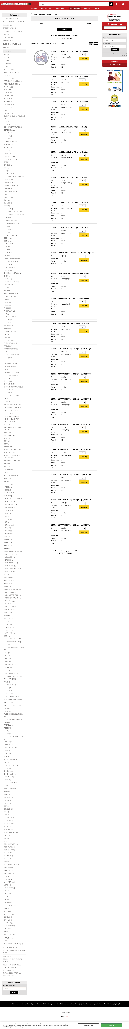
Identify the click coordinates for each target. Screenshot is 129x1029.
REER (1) (7, 732)
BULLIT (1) (7, 151)
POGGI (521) (8, 689)
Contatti (89, 9)
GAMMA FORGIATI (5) (11, 373)
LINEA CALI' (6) (9, 514)
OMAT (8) (7, 656)
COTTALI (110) (8, 245)
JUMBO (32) (8, 479)
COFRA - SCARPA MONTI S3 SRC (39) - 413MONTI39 (71, 425)
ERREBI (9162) (7, 41)
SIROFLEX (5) (8, 810)
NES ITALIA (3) (9, 625)
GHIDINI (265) (8, 382)
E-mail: (105, 39)
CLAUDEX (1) (8, 204)
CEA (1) (6, 172)
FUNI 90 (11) (8, 358)
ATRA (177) (7, 91)
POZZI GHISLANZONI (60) (13, 700)
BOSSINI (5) (8, 140)
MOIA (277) (7, 587)
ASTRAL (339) (8, 88)
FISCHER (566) (9, 341)
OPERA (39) (8, 668)
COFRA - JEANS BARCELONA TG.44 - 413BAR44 (69, 52)
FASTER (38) (8, 323)
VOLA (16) (7, 912)
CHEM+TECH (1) (9, 183)
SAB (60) (7, 763)
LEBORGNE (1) (9, 511)
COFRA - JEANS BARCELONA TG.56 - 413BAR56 (69, 203)
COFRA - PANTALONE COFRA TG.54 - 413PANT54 (70, 299)
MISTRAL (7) (8, 584)
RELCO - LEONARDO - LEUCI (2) (14, 739)
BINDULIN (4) (8, 114)
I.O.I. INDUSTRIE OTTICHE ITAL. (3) (13, 429)
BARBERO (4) (8, 102)
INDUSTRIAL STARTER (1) (12, 451)
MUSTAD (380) (9, 613)
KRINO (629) (8, 497)
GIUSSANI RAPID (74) (11, 385)
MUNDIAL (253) (9, 610)
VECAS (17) (7, 900)
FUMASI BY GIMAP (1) (11, 356)
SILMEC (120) (8, 801)
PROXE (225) (8, 712)
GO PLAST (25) (9, 391)
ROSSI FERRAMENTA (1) (12, 760)
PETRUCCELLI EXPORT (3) (13, 677)
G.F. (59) (6, 370)
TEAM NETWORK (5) (11, 845)
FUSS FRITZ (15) (9, 361)
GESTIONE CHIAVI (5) (11, 376)
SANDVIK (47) (8, 772)
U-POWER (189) (9, 883)
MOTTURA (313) (8, 939)
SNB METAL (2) (9, 819)
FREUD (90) (8, 347)
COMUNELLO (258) (10, 221)
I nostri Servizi (60, 9)
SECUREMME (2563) (10, 948)
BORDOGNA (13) (9, 131)
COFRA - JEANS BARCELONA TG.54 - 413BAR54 (69, 178)
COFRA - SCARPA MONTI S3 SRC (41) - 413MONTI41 (71, 475)
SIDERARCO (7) (9, 792)
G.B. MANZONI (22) (10, 367)
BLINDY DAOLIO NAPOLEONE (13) (14, 118)
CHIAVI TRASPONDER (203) (12, 32)
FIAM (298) (7, 338)
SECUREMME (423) (10, 784)
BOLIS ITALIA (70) (10, 125)
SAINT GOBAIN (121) (11, 766)
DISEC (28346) (8, 38)
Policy (100, 9)
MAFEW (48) (8, 543)
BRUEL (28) (8, 148)
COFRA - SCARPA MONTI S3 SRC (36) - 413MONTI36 (71, 349)
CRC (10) (7, 250)
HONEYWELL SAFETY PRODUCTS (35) (11, 421)
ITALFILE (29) (8, 470)
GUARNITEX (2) (9, 402)
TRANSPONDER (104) (10, 977)
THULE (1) (7, 859)
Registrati (124, 56)
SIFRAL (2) (7, 795)
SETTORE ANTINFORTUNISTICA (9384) (14, 952)
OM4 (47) (7, 653)
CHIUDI (127, 1024)
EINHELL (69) (8, 286)
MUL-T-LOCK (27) (10, 607)
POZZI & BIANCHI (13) (11, 697)
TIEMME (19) (8, 862)
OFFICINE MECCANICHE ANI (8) (14, 650)
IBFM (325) (7, 433)
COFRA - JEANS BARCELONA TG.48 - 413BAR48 (69, 102)
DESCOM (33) (8, 265)
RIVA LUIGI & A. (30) (10, 749)
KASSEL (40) (8, 488)
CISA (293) (6, 35)
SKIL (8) (6, 816)
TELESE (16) (8, 854)
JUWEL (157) (8, 482)
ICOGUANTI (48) (9, 436)
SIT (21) (6, 813)
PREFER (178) (8, 703)
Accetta (111, 1025)
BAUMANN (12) (9, 105)
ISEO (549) (7, 467)
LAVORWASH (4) (9, 508)
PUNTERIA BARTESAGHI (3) (13, 720)
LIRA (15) (7, 517)
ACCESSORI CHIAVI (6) (10, 19)
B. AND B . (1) (8, 99)
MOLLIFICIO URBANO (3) (12, 590)
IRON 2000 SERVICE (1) (12, 461)
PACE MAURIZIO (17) (11, 674)
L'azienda (30, 9)
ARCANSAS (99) (9, 79)
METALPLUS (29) (9, 572)
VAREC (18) (7, 892)
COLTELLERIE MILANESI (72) (14, 215)
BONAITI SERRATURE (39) (13, 128)
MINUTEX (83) (8, 581)
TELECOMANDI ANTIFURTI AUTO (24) (12, 961)
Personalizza (88, 1025)
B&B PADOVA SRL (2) (11, 96)
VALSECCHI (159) (9, 889)
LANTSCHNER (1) (10, 502)
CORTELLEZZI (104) (10, 236)
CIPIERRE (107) (9, 198)
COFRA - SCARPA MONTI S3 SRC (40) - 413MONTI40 (71, 450)
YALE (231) (7, 930)
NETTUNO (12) (9, 628)
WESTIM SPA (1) (9, 927)
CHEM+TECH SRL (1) (11, 186)
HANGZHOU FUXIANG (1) (12, 408)
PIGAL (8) (7, 683)
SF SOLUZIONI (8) (10, 789)
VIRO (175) (7, 909)
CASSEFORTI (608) (9, 29)
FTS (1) (6, 353)
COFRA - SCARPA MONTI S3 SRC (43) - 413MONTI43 (71, 526)
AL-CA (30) (7, 67)
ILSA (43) (7, 442)
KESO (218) (7, 491)
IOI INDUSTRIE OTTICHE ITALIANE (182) (12, 458)
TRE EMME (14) (9, 874)
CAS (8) (6, 163)
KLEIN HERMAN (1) (10, 494)
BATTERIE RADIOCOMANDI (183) (14, 22)
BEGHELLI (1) (8, 108)
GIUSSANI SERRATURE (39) (13, 388)
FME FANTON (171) (10, 344)
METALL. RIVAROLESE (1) (12, 570)
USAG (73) (7, 886)
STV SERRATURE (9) (11, 833)
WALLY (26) (8, 918)
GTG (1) (6, 399)
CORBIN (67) (8, 230)
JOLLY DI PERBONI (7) (11, 476)
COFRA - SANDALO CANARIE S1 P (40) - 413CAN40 (70, 324)
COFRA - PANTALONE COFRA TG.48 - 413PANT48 (70, 274)
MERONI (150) (8, 561)
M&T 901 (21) (8, 529)
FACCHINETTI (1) (9, 306)
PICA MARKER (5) (10, 680)
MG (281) (7, 575)
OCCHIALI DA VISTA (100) (12, 640)
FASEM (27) (8, 321)
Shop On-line (75, 9)
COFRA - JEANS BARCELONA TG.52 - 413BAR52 (69, 153)
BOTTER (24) (8, 145)
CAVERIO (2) (8, 166)
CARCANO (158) (9, 157)
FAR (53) (7, 315)
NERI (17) (7, 622)
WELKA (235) (8, 924)
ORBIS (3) (7, 671)
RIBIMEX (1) (8, 743)
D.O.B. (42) (7, 256)
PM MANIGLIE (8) (10, 686)
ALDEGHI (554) (9, 70)
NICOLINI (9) (8, 631)
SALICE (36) (8, 769)
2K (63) (6, 56)
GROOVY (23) (8, 393)
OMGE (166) (8, 662)
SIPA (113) (7, 807)
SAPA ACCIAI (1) (9, 778)
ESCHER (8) (8, 291)
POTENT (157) (8, 694)
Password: (106, 44)
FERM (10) (7, 329)
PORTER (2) (8, 691)
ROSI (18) (7, 757)
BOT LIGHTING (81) (10, 142)
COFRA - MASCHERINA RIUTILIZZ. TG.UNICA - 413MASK (73, 254)
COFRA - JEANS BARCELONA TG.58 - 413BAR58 (69, 228)
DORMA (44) (8, 280)
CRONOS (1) (8, 253)
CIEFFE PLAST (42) (10, 192)
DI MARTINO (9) (9, 268)
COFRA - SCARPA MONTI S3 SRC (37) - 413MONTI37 (71, 375)
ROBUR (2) (7, 754)
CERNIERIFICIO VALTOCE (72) (14, 177)
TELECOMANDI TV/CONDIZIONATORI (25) (12, 973)
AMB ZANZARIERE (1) (11, 73)
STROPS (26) (8, 830)
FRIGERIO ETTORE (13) (11, 350)
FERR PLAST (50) (10, 332)
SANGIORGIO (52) (10, 775)
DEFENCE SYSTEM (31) (12, 259)
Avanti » (69, 39)
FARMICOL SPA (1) (10, 318)
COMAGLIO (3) (9, 218)
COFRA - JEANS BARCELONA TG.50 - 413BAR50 (69, 128)
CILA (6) (6, 195)
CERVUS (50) (8, 180)
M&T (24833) (7, 52)
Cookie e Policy (18, 1027)
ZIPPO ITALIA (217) (10, 935)
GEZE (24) (7, 379)
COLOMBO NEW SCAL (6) (13, 212)
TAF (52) (6, 839)
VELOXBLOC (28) (9, 906)
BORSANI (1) (8, 134)
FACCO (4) (7, 309)
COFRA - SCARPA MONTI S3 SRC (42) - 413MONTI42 (71, 501)
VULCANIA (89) (9, 915)
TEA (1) (6, 842)
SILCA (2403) (8, 798)
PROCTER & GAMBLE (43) (12, 706)
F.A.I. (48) (7, 300)
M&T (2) (6, 523)
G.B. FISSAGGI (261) (10, 364)
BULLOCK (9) (7, 26)
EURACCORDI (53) (10, 297)
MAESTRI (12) (8, 540)
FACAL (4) (7, 303)
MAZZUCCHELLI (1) (10, 555)
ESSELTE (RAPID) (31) (11, 294)
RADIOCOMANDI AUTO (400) (13, 945)
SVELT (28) (7, 836)
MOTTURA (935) (9, 602)
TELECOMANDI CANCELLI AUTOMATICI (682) (12, 967)
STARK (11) (7, 827)
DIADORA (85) (8, 271)
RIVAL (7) (7, 751)
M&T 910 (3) (8, 532)
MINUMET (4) (8, 578)
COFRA (63, 65)
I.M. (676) (7, 425)
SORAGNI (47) (8, 821)
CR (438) (7, 248)
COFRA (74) (8, 207)
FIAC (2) (6, 335)
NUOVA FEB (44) (9, 634)
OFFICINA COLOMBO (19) (12, 643)
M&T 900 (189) (9, 526)
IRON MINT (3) (9, 464)
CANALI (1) (7, 154)
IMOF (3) (7, 445)
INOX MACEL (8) (9, 453)
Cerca (41, 24)
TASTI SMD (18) (8, 957)
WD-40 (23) (8, 921)
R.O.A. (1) (7, 723)
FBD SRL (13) (8, 326)
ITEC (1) (6, 473)
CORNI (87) (7, 233)
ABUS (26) (7, 58)
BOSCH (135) (8, 137)
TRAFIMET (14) (9, 871)
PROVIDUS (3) (8, 709)
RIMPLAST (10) (9, 746)
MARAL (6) (7, 549)
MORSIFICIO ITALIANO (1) (12, 599)
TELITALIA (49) (9, 856)
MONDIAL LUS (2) (10, 593)
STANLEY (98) (8, 824)
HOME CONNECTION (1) (12, 417)
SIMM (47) (7, 804)
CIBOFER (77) (8, 189)
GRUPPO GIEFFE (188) (11, 396)
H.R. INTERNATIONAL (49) (13, 405)
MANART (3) (8, 546)
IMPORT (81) (8, 448)
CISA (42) (7, 201)
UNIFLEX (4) (8, 880)
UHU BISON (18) (9, 877)
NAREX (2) (7, 616)
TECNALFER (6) (9, 848)
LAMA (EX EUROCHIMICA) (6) (14, 499)
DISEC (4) (7, 277)
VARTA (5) (7, 894)
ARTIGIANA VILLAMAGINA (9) (14, 82)
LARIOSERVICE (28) (10, 505)
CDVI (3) (6, 169)
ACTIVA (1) (7, 61)
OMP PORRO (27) (9, 665)
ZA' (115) (6, 932)
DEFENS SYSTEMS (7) (11, 262)
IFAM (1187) (7, 48)
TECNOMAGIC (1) (10, 851)
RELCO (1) (7, 735)
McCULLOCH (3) (9, 558)
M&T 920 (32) (8, 535)
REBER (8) (7, 729)
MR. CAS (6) (8, 605)
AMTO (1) (7, 76)
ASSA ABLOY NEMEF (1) (12, 85)
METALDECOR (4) (10, 567)
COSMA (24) (8, 239)
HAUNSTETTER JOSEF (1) (12, 411)
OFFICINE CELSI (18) (11, 645)
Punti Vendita (44, 9)
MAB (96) (7, 537)
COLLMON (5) (8, 210)
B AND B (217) (8, 94)
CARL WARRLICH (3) (11, 160)
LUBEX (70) (8, 520)
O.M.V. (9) (7, 637)
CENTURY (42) (9, 175)
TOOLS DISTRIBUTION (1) (12, 865)
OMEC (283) (8, 659)
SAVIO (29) (7, 781)
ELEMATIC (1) (8, 288)
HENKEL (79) (8, 414)
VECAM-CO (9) (9, 897)
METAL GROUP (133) (11, 564)
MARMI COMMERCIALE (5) (13, 552)
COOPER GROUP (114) (11, 224)
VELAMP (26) (8, 903)
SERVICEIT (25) (9, 786)
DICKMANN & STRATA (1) (12, 274)
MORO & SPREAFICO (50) (12, 596)
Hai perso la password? (120, 54)
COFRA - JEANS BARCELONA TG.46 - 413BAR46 (69, 77)
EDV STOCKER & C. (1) (11, 283)
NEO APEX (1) (8, 619)
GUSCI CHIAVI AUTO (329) (12, 45)
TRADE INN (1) (9, 868)
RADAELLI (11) (8, 726)
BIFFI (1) (6, 111)
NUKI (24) (6, 942)
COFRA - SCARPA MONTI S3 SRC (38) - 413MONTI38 (71, 400)
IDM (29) (7, 439)
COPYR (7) (7, 227)
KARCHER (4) (8, 485)
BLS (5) (6, 122)
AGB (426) (7, 64)
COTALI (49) (8, 242)
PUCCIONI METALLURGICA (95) (13, 716)
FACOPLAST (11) (9, 312)
